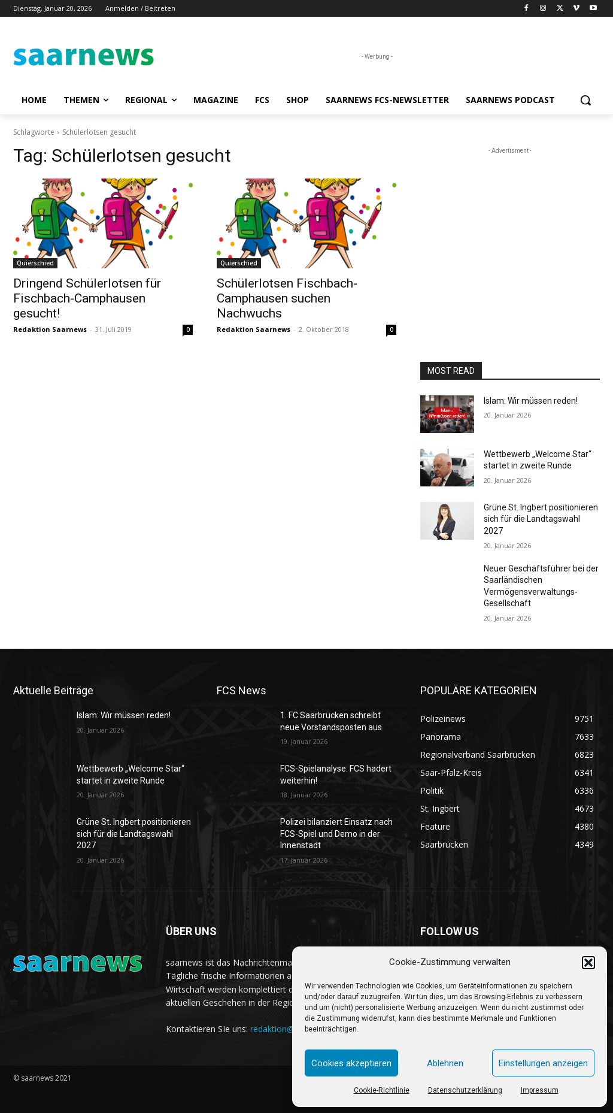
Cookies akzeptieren (351, 1063)
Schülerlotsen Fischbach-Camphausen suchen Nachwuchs (287, 298)
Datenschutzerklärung (465, 1090)
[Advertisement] (510, 232)
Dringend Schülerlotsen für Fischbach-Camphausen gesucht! (87, 298)
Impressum (540, 1090)
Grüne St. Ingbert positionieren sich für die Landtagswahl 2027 (541, 519)
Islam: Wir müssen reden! (531, 401)
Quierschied (35, 263)
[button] (588, 963)
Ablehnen (445, 1063)
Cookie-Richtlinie (381, 1090)
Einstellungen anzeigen (543, 1063)
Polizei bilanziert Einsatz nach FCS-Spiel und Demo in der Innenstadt (336, 833)
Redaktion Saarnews (50, 329)
